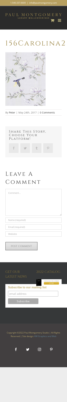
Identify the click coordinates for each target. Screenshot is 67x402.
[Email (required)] (33, 227)
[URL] (33, 234)
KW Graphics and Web (45, 336)
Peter (12, 112)
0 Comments (47, 112)
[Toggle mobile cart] (52, 20)
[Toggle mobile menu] (60, 20)
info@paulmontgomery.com (43, 2)
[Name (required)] (33, 220)
